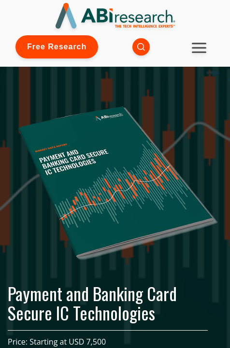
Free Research (56, 47)
